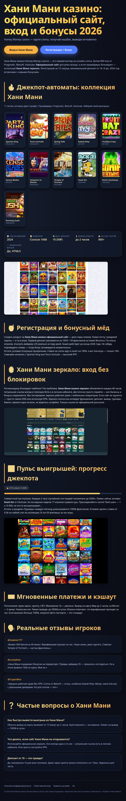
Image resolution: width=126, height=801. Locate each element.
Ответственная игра (42, 786)
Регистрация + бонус (59, 49)
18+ (73, 786)
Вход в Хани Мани (21, 49)
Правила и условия (61, 786)
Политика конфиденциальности (17, 786)
